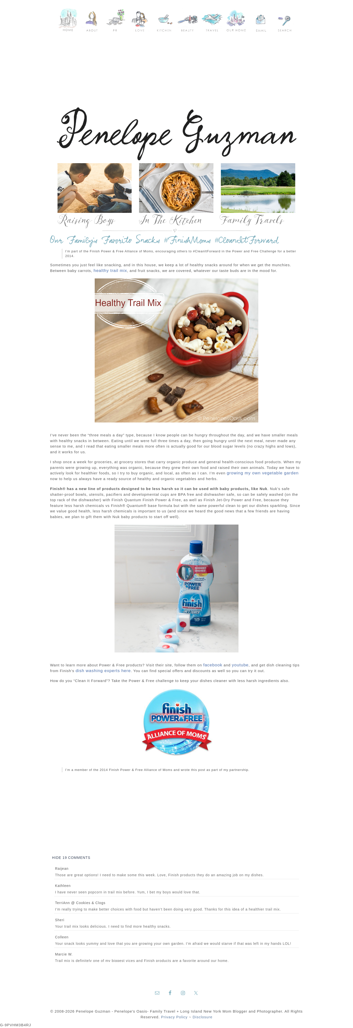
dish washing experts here (103, 670)
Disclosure (202, 1017)
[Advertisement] (176, 69)
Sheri (59, 920)
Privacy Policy (174, 1017)
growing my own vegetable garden (263, 473)
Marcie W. (64, 954)
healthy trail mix (110, 270)
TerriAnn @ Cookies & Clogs (80, 903)
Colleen (61, 937)
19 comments (71, 858)
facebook (212, 665)
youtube (240, 665)
